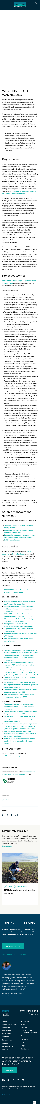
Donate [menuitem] (5, 1043)
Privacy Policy (19, 1086)
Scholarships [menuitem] (7, 1040)
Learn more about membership (14, 954)
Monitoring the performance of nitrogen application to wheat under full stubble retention (19, 741)
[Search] (30, 3)
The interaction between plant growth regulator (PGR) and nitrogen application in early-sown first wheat (20, 733)
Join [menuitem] (22, 1042)
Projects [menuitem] (24, 1024)
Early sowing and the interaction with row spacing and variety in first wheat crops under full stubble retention (21, 684)
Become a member (13, 946)
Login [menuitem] (23, 1046)
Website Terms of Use (28, 1086)
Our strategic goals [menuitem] (9, 1024)
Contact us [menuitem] (25, 1049)
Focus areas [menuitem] (6, 1033)
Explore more (7, 846)
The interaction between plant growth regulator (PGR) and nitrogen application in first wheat (20, 665)
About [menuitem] (4, 1021)
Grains (6, 800)
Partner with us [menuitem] (7, 1046)
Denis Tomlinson (18, 554)
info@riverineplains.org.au (12, 756)
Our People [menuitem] (6, 1037)
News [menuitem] (23, 1036)
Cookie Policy (5, 1088)
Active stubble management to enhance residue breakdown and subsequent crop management (19, 609)
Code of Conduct (13, 1088)
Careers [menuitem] (5, 1050)
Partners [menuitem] (24, 1039)
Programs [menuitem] (24, 1028)
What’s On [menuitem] (25, 1021)
